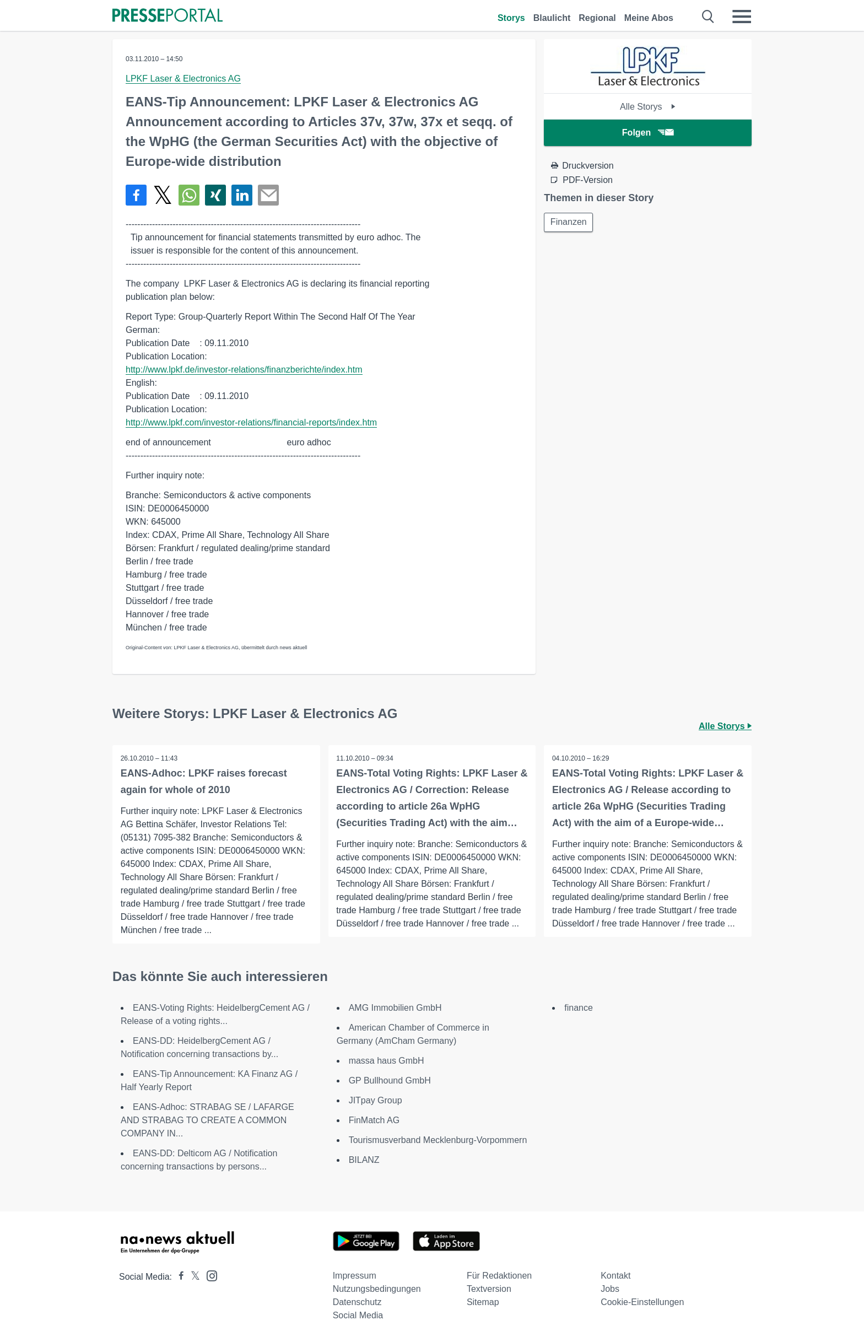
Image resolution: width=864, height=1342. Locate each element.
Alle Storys (648, 106)
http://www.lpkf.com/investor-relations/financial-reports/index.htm (251, 422)
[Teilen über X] (162, 195)
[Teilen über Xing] (215, 195)
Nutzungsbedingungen (377, 1289)
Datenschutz (357, 1302)
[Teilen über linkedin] (241, 195)
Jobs (610, 1289)
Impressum (354, 1275)
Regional (597, 18)
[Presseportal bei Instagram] (208, 1275)
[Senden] (268, 195)
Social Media (358, 1315)
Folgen (647, 132)
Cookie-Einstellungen (642, 1302)
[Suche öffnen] (708, 16)
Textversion (489, 1289)
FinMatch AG (374, 1120)
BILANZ (364, 1160)
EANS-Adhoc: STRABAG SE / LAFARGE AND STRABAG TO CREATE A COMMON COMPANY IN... (207, 1120)
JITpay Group (375, 1100)
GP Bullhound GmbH (390, 1080)
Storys (511, 18)
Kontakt (615, 1275)
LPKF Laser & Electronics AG (183, 78)
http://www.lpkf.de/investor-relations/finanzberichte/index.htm (244, 369)
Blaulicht (552, 18)
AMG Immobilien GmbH (395, 1007)
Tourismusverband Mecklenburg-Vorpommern (438, 1140)
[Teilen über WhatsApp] (189, 195)
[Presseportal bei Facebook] (178, 1276)
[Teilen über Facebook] (136, 195)
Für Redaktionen (499, 1275)
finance (578, 1007)
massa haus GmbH (386, 1060)
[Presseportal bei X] (192, 1276)
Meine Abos (648, 18)
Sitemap (483, 1302)
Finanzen (569, 222)
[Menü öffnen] (742, 16)
